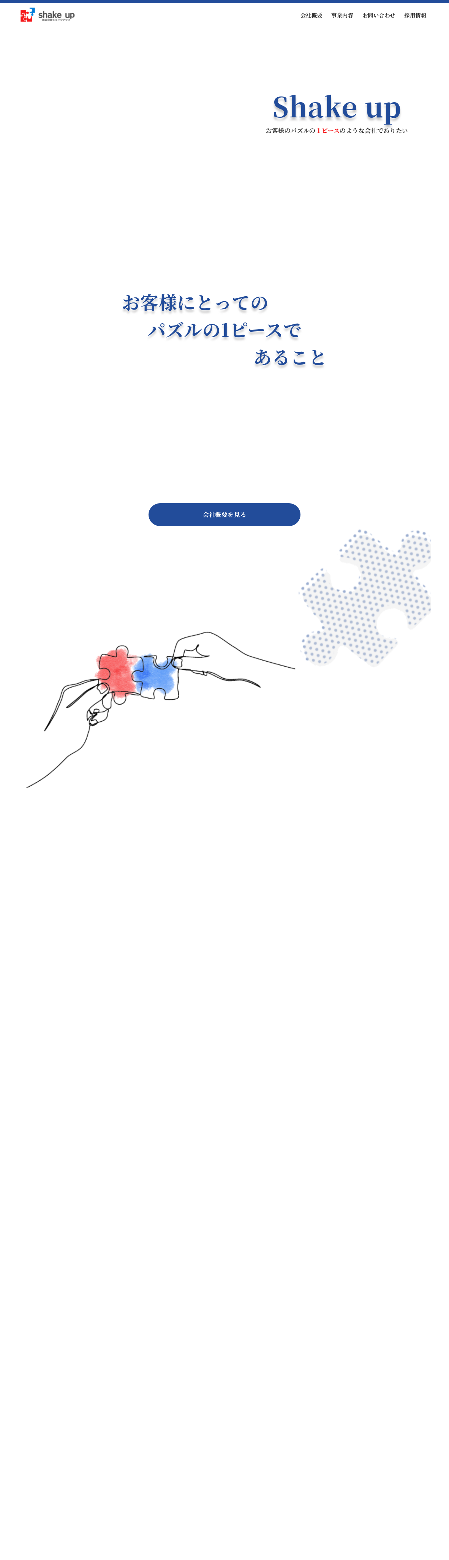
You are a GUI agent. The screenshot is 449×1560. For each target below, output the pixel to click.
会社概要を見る (225, 514)
